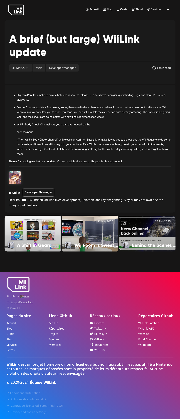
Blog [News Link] (107, 9)
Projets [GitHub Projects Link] (53, 334)
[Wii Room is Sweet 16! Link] (90, 233)
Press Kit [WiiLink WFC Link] (13, 308)
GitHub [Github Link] (97, 339)
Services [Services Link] (154, 9)
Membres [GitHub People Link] (55, 345)
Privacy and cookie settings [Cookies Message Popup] (27, 412)
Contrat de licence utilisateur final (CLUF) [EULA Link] (35, 405)
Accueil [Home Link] (92, 9)
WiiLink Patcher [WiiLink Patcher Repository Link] (148, 323)
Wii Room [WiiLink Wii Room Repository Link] (144, 345)
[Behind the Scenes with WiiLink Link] (147, 233)
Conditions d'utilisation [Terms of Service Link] (23, 393)
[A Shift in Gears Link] (33, 233)
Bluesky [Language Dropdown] (97, 334)
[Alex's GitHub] (24, 296)
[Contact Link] (22, 302)
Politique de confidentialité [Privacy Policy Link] (26, 399)
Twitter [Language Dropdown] (97, 328)
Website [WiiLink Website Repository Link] (143, 334)
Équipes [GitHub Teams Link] (54, 339)
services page (25, 132)
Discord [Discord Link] (97, 323)
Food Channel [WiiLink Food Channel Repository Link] (147, 339)
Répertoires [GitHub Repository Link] (56, 328)
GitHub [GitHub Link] (53, 323)
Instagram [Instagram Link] (99, 345)
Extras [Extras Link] (11, 350)
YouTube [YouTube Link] (98, 350)
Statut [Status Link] (137, 9)
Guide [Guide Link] (122, 9)
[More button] (168, 9)
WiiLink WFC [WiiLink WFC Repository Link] (146, 328)
